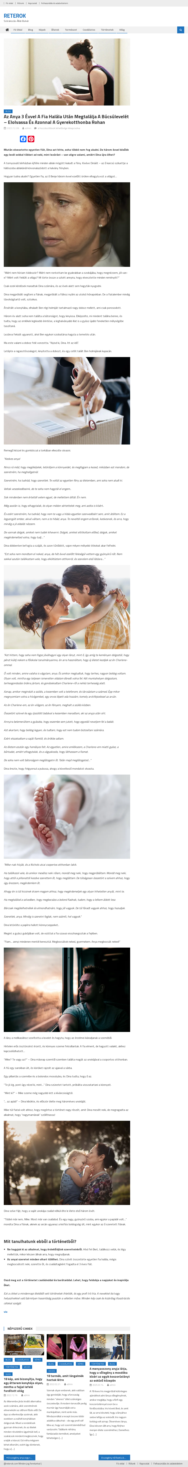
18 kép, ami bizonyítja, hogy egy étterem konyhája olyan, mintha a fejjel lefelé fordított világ (23, 1385)
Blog (30, 29)
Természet (71, 29)
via (5, 1312)
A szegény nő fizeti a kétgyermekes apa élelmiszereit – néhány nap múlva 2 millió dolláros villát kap (115, 1457)
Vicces (27, 1367)
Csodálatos (89, 29)
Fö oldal (9, 3)
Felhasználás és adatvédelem (54, 3)
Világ (122, 29)
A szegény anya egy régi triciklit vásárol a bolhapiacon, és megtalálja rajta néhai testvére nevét (21, 1457)
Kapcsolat (32, 3)
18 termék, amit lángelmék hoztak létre (65, 1378)
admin (28, 128)
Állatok (55, 29)
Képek (42, 29)
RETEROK (15, 16)
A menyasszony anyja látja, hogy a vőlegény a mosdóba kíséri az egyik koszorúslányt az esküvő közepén (110, 1374)
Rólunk (20, 3)
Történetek (107, 29)
